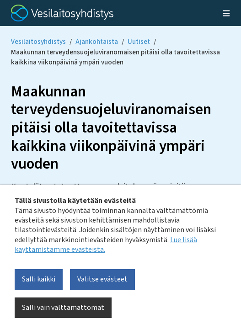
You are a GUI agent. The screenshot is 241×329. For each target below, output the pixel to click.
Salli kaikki (38, 279)
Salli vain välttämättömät (63, 307)
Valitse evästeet (102, 279)
